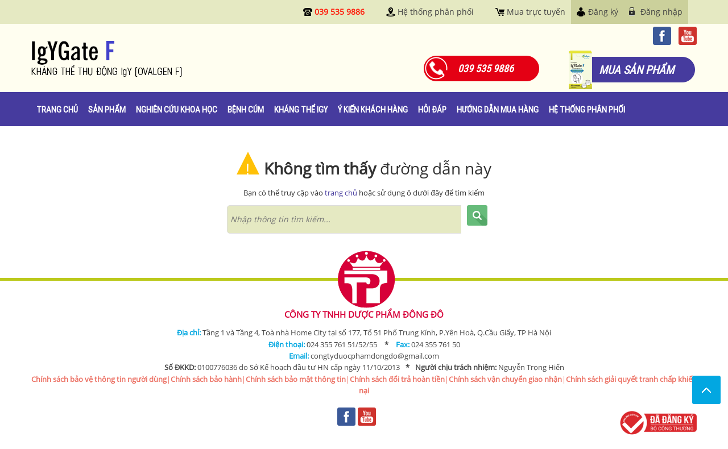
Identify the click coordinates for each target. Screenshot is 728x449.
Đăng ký (603, 11)
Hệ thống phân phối (436, 11)
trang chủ (341, 193)
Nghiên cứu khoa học (176, 109)
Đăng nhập (661, 11)
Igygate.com (141, 59)
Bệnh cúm (246, 109)
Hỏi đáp (432, 109)
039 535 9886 (340, 11)
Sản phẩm (107, 109)
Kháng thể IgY (301, 109)
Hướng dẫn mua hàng (498, 109)
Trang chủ (57, 109)
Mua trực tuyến (536, 11)
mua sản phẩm (636, 70)
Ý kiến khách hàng (373, 109)
